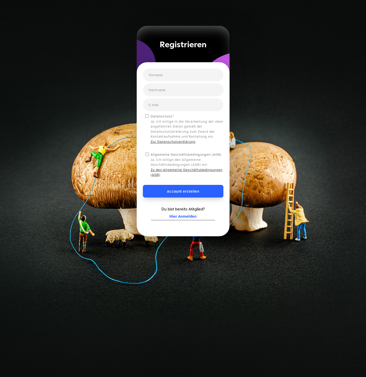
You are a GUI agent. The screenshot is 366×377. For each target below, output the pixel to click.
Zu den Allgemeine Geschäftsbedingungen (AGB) (187, 172)
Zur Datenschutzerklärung (173, 142)
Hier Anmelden (183, 216)
